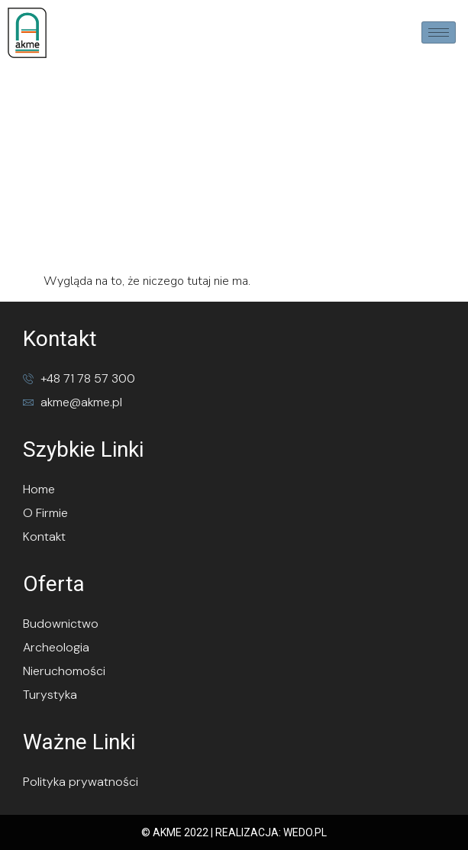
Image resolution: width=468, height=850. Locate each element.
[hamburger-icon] (438, 32)
